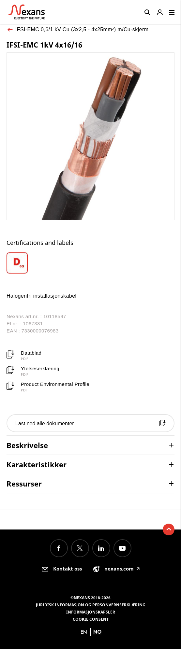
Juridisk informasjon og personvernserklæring (90, 605)
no (97, 632)
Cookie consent (91, 619)
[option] (28, 263)
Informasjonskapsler (90, 612)
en (84, 632)
